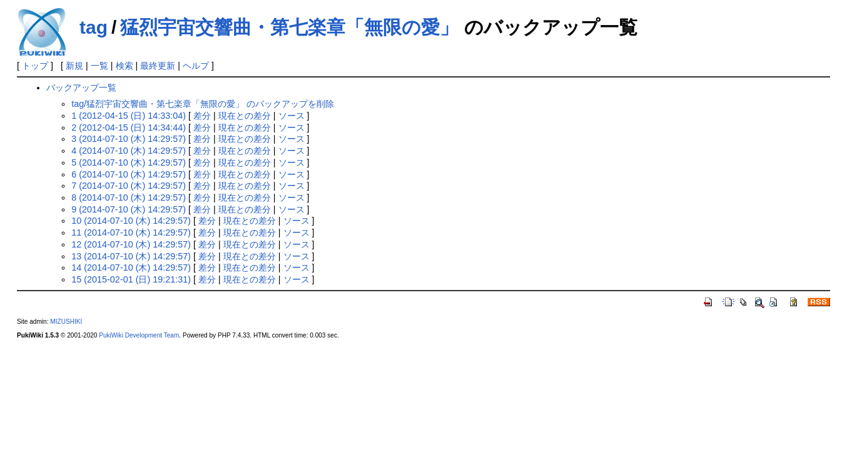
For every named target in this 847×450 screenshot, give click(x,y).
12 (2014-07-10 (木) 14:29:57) (131, 244)
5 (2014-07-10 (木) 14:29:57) (128, 163)
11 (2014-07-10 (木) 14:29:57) (131, 233)
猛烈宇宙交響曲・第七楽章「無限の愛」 (289, 27)
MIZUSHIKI (66, 321)
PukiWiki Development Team (139, 335)
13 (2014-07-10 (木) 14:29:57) (131, 256)
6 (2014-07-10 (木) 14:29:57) (128, 174)
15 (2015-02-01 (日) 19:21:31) (131, 279)
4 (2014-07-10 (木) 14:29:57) (128, 151)
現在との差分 (244, 116)
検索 (124, 66)
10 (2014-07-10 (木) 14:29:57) (131, 221)
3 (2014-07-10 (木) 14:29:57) (128, 139)
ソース (291, 116)
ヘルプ (196, 66)
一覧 (99, 66)
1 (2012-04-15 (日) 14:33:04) (128, 116)
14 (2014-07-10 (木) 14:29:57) (131, 267)
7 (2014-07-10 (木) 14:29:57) (128, 186)
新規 (74, 66)
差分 (202, 116)
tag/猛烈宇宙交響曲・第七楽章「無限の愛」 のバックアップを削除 (202, 104)
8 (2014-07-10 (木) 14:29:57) (128, 197)
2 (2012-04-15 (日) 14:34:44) (128, 127)
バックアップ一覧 (81, 87)
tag (93, 27)
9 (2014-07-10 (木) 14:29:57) (128, 209)
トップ (35, 66)
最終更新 (157, 66)
